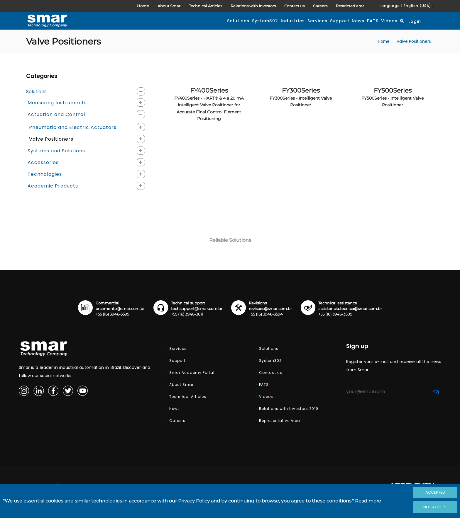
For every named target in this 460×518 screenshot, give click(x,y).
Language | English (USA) (405, 5)
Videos (366, 27)
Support (289, 27)
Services (258, 27)
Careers (320, 6)
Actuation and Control (56, 128)
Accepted (435, 492)
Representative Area (279, 434)
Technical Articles (205, 6)
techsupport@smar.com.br (196, 322)
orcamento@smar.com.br (120, 322)
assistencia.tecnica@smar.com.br (350, 322)
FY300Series (301, 111)
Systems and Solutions (56, 164)
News (317, 27)
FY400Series (209, 118)
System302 (187, 27)
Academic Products (53, 199)
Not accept (435, 507)
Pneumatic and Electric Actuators (72, 141)
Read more (368, 501)
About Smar (169, 6)
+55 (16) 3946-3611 (187, 328)
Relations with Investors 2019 (288, 422)
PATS (340, 27)
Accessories (43, 176)
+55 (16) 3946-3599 (112, 328)
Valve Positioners (414, 55)
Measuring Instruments (57, 116)
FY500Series (392, 111)
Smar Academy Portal (191, 386)
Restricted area (350, 6)
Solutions (151, 27)
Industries (224, 27)
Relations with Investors (253, 6)
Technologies (45, 188)
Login (420, 27)
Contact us (294, 6)
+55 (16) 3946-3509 (335, 328)
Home (143, 6)
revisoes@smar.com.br (270, 322)
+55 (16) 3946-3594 (266, 328)
